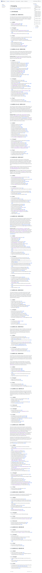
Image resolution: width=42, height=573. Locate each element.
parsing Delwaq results (18, 402)
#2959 (23, 99)
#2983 (21, 24)
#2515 (17, 261)
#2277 (26, 314)
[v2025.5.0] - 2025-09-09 (37, 12)
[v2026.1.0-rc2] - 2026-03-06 (37, 8)
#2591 (30, 192)
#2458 (24, 270)
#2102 (23, 370)
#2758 (25, 142)
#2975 (23, 43)
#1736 (27, 461)
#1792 (15, 467)
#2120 (25, 385)
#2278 (24, 302)
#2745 (24, 132)
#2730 (19, 133)
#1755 (24, 463)
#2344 (27, 306)
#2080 (21, 369)
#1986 (28, 398)
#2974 (26, 45)
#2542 (19, 239)
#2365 (31, 317)
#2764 (25, 143)
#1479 (31, 532)
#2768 (27, 147)
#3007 (28, 30)
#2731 (21, 126)
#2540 (29, 279)
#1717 (22, 475)
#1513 (21, 544)
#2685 (29, 140)
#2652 (26, 194)
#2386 (15, 261)
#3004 (26, 25)
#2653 (28, 177)
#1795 (29, 468)
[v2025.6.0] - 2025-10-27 (37, 11)
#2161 (25, 344)
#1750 (25, 488)
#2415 (23, 252)
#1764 (29, 464)
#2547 (19, 287)
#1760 (22, 462)
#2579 (16, 212)
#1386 (12, 541)
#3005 (21, 44)
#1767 (24, 480)
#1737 (24, 460)
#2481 (29, 246)
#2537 (24, 242)
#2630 (30, 191)
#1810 (20, 489)
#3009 (12, 32)
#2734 (27, 130)
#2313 (19, 323)
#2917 (25, 92)
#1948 (26, 416)
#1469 (25, 537)
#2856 (26, 81)
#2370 (18, 307)
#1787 (21, 465)
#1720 (25, 457)
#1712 (24, 450)
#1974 (23, 421)
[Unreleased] (36, 5)
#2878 (23, 94)
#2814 (27, 69)
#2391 (12, 266)
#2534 (27, 280)
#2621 (24, 204)
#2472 (28, 268)
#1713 (24, 451)
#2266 (23, 311)
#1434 (23, 552)
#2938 (30, 83)
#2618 (21, 208)
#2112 (14, 374)
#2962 (12, 89)
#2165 (26, 345)
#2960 (24, 70)
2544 (13, 272)
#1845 (22, 402)
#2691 (27, 153)
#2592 (26, 181)
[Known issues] (29, 572)
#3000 (12, 41)
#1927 (21, 410)
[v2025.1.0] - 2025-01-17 (37, 17)
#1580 (23, 545)
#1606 (24, 458)
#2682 (22, 124)
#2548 (22, 277)
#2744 (22, 154)
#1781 (29, 484)
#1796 (29, 470)
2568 (29, 273)
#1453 (16, 561)
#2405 (12, 248)
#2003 (20, 422)
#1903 (22, 416)
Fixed (36, 27)
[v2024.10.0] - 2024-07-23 (37, 20)
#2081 (22, 370)
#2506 (19, 259)
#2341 (26, 324)
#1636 (24, 505)
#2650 (19, 213)
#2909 (28, 86)
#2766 (26, 145)
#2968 (20, 76)
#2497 (19, 238)
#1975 (22, 399)
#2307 (21, 301)
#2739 (24, 152)
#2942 (23, 87)
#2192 (27, 348)
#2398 (27, 246)
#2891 (28, 85)
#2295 (22, 303)
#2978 (21, 42)
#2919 (24, 71)
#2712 (26, 129)
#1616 (21, 524)
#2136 (31, 386)
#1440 (23, 554)
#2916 (27, 92)
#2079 (12, 372)
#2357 (25, 313)
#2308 (25, 304)
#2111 (22, 380)
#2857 (18, 67)
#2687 (26, 128)
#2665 (18, 197)
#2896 (30, 86)
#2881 (24, 72)
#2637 (28, 201)
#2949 (26, 63)
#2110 (27, 375)
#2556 (31, 179)
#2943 (27, 93)
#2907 (27, 65)
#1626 (22, 509)
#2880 (22, 73)
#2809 (27, 68)
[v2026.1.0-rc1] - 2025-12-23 (37, 10)
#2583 (27, 183)
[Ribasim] (11, 572)
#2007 (18, 400)
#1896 (26, 415)
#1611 (27, 522)
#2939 (21, 75)
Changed (37, 26)
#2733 (21, 141)
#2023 (20, 379)
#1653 (24, 510)
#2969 (28, 63)
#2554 (12, 286)
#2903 (28, 74)
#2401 (24, 244)
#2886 (25, 84)
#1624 (26, 523)
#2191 (30, 339)
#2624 (27, 140)
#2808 (29, 90)
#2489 (24, 253)
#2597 (12, 203)
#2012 (20, 406)
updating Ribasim (24, 117)
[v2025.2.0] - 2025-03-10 (37, 15)
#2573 (28, 254)
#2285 (29, 305)
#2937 (19, 82)
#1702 (23, 478)
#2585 (21, 206)
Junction (14, 338)
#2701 (20, 125)
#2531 (28, 257)
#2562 (18, 240)
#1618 (31, 517)
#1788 (31, 482)
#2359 (24, 316)
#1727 (26, 456)
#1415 (19, 568)
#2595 (12, 190)
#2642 (27, 184)
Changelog (35, 4)
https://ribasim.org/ (15, 461)
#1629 (30, 518)
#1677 (12, 449)
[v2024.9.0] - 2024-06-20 (37, 22)
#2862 (22, 91)
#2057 (22, 368)
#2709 (28, 131)
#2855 (23, 80)
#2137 (27, 350)
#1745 (29, 481)
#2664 (23, 178)
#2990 (21, 23)
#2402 (23, 237)
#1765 (23, 469)
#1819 (30, 474)
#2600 (25, 207)
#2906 (26, 66)
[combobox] (40, 1)
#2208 (25, 336)
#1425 (12, 559)
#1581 (12, 508)
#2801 (30, 101)
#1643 (21, 506)
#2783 (29, 146)
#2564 (24, 241)
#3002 (17, 29)
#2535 (28, 278)
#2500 (25, 245)
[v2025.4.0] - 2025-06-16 (37, 13)
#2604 (24, 180)
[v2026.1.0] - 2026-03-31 (37, 6)
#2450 (27, 267)
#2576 (24, 205)
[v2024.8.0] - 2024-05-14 (37, 24)
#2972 (27, 39)
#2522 (27, 243)
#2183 (29, 350)
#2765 (27, 144)
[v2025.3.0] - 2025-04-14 (37, 14)
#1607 (12, 502)
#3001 (31, 37)
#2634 (24, 182)
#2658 (20, 193)
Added (36, 25)
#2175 (20, 338)
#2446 (22, 270)
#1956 (19, 412)
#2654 (18, 193)
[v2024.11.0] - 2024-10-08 (37, 19)
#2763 (26, 134)
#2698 (22, 127)
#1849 (29, 401)
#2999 (24, 38)
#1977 (19, 420)
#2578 (26, 210)
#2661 (24, 209)
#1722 (25, 479)
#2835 (25, 100)
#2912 (27, 64)
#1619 (20, 452)
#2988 (28, 33)
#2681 (28, 181)
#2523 (18, 282)
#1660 (15, 447)
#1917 (24, 416)
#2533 (24, 277)
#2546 (12, 284)
